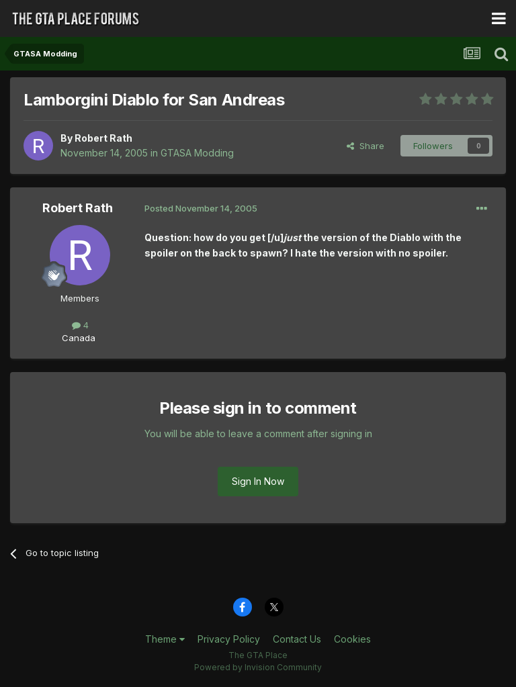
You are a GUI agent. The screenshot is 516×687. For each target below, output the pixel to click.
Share (365, 145)
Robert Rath (103, 138)
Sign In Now (258, 481)
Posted (200, 208)
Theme (165, 639)
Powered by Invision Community (258, 667)
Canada (78, 337)
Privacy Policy (229, 639)
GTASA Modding (197, 152)
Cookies (352, 639)
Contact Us (297, 639)
